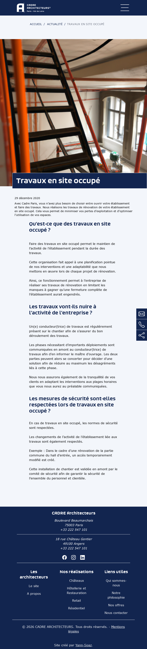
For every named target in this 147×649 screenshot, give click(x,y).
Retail (76, 600)
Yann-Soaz (83, 645)
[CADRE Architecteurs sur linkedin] (82, 557)
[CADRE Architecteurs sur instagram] (74, 557)
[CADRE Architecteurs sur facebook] (65, 557)
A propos (34, 594)
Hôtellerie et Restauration (76, 590)
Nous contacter (116, 613)
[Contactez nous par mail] (141, 314)
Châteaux (76, 581)
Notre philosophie (116, 595)
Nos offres (116, 605)
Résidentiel (76, 608)
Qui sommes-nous (116, 583)
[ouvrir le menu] (124, 7)
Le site (34, 586)
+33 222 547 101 (73, 530)
